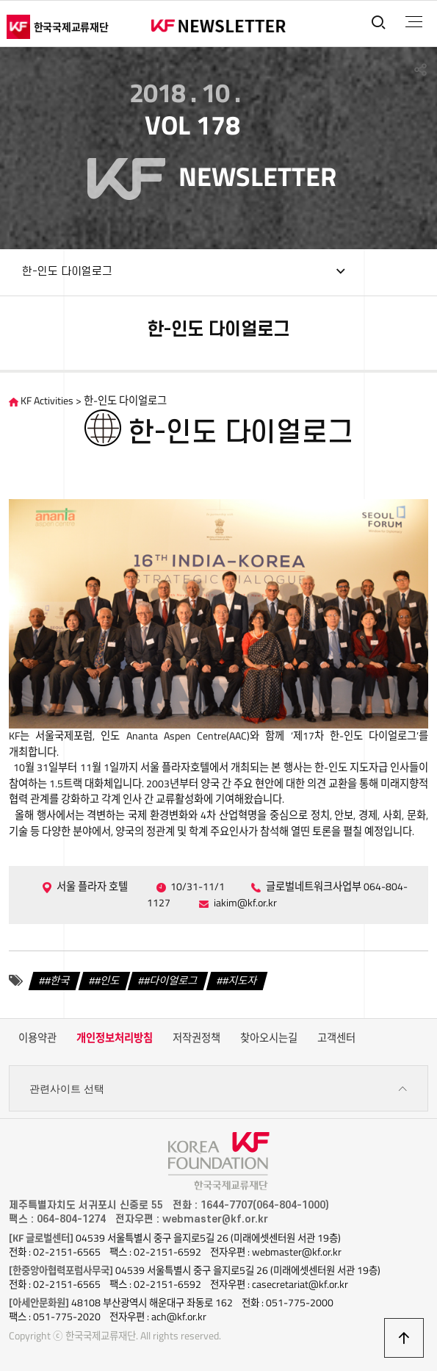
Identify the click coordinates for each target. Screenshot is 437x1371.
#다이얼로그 (171, 981)
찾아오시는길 (268, 1038)
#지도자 (239, 981)
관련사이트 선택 (218, 1089)
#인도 (107, 981)
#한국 (57, 981)
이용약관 (37, 1038)
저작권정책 (196, 1038)
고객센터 (336, 1038)
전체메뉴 (413, 22)
